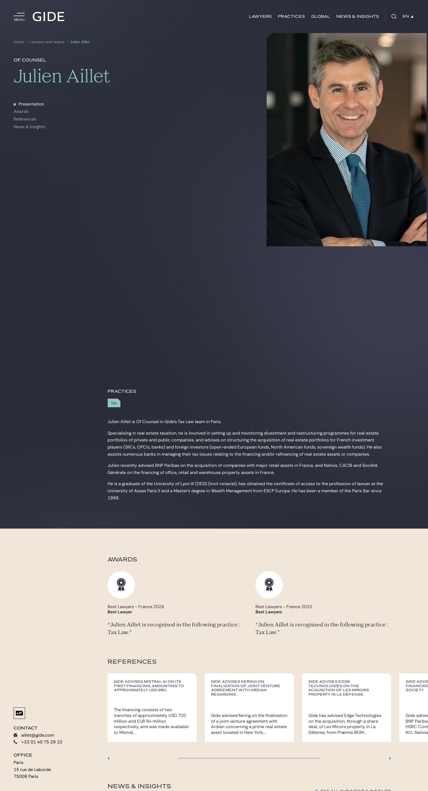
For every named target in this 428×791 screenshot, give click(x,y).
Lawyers (260, 16)
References (25, 119)
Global (320, 16)
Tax (114, 403)
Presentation (31, 104)
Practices (291, 16)
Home (19, 42)
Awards (21, 111)
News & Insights (357, 16)
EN (408, 16)
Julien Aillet (80, 42)
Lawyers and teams (47, 42)
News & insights (29, 126)
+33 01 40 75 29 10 (38, 742)
